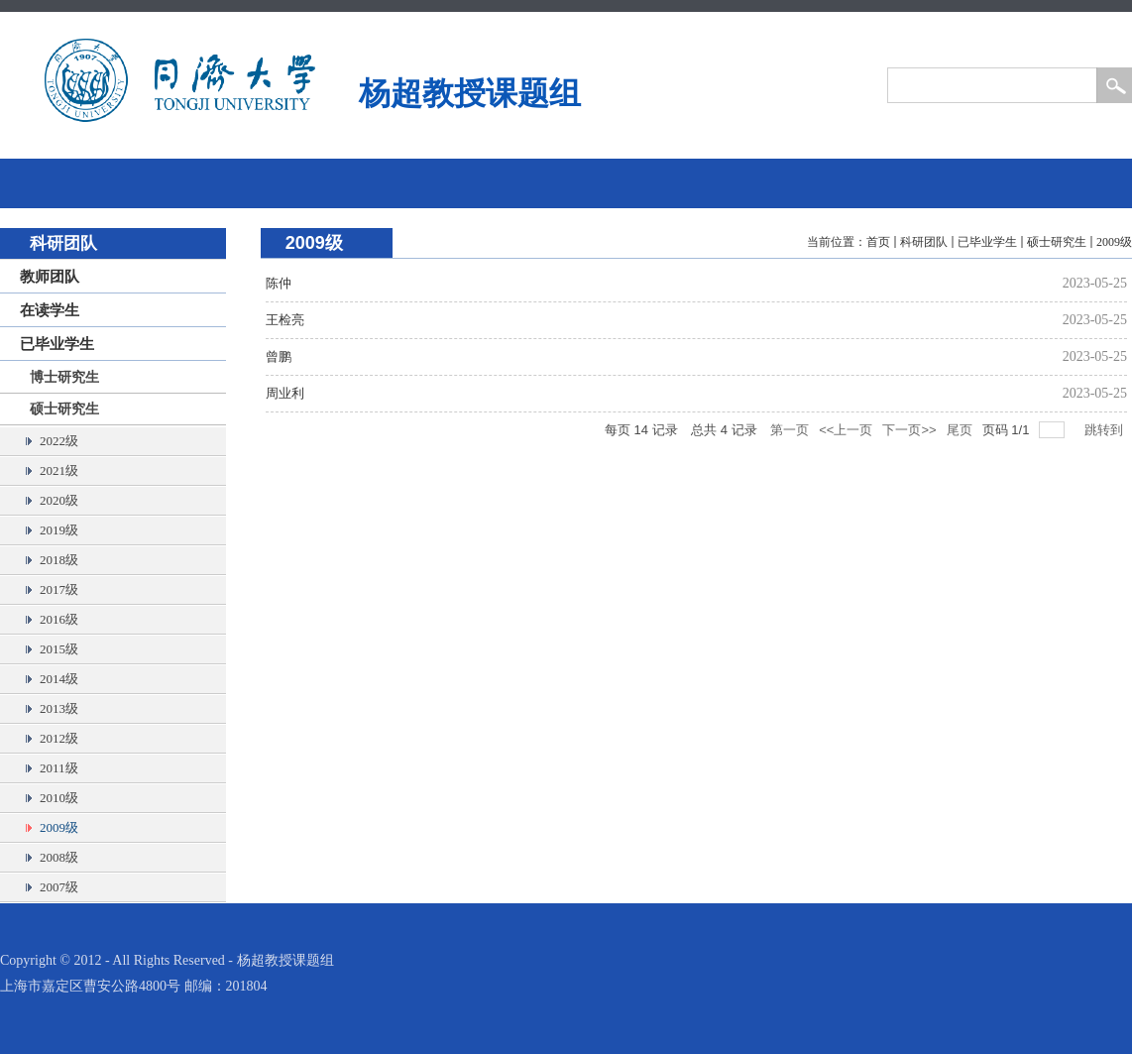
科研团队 (924, 242)
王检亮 (285, 319)
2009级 (1114, 242)
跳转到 (1105, 429)
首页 (878, 242)
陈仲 (278, 283)
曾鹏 (278, 356)
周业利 (285, 393)
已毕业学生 (987, 242)
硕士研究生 (1056, 242)
